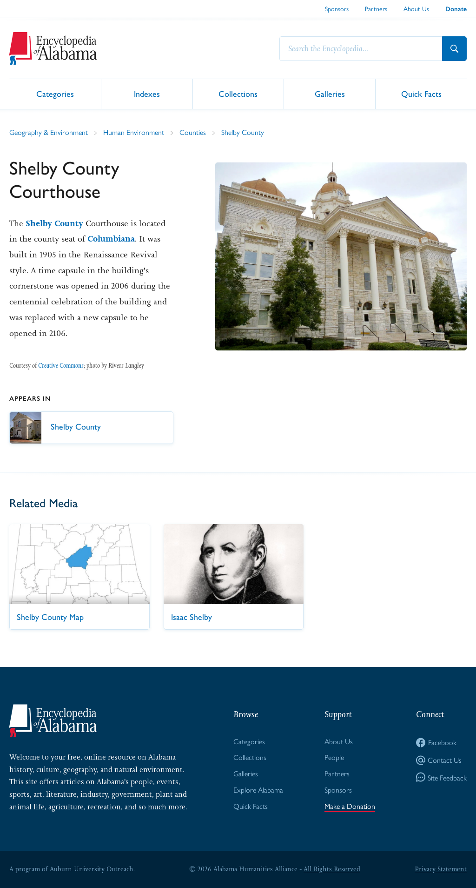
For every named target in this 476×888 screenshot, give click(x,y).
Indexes (147, 93)
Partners (376, 8)
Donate (456, 9)
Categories (55, 93)
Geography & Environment (48, 132)
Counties (192, 132)
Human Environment (133, 132)
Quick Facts (421, 93)
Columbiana (111, 238)
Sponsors (337, 8)
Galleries (330, 93)
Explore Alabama (258, 789)
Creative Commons (61, 365)
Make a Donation (349, 806)
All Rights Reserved (332, 869)
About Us (416, 8)
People (334, 757)
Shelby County (242, 132)
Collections (238, 93)
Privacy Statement (441, 869)
